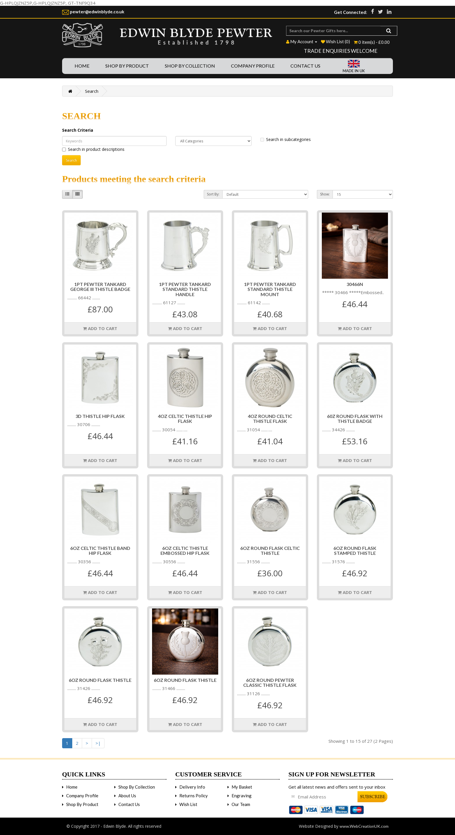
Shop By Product (127, 65)
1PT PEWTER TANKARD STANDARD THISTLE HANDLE (185, 289)
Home (82, 65)
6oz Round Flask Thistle (100, 680)
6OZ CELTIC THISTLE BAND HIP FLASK (100, 550)
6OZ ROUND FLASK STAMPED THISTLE (354, 550)
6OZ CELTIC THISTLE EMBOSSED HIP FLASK (185, 550)
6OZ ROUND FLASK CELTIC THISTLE (270, 550)
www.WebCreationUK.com (364, 826)
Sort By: (213, 194)
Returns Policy (193, 795)
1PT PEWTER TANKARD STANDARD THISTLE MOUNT (270, 289)
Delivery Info (192, 786)
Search (91, 91)
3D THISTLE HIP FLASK (100, 416)
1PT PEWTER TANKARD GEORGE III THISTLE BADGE (100, 286)
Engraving (242, 795)
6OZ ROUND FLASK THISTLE (185, 680)
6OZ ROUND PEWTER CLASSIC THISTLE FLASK (270, 682)
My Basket (242, 786)
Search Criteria (77, 130)
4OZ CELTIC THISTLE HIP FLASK (185, 418)
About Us (127, 795)
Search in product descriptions (93, 149)
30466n (354, 284)
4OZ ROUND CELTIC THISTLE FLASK (270, 418)
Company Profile (253, 65)
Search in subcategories (285, 139)
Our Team (241, 804)
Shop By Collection (190, 65)
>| (98, 743)
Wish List (188, 804)
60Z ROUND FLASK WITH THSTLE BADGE (354, 418)
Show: (325, 194)
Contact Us (305, 65)
